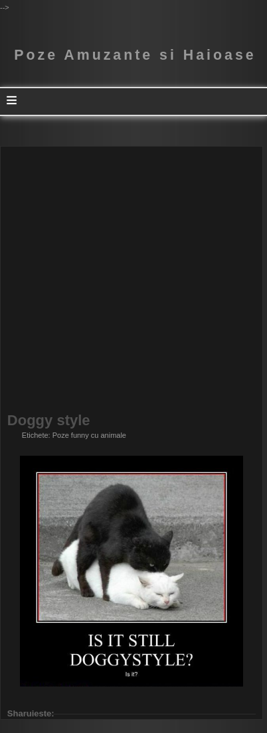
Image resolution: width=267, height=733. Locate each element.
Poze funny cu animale (89, 435)
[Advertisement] (133, 280)
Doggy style (48, 420)
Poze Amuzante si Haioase (135, 55)
